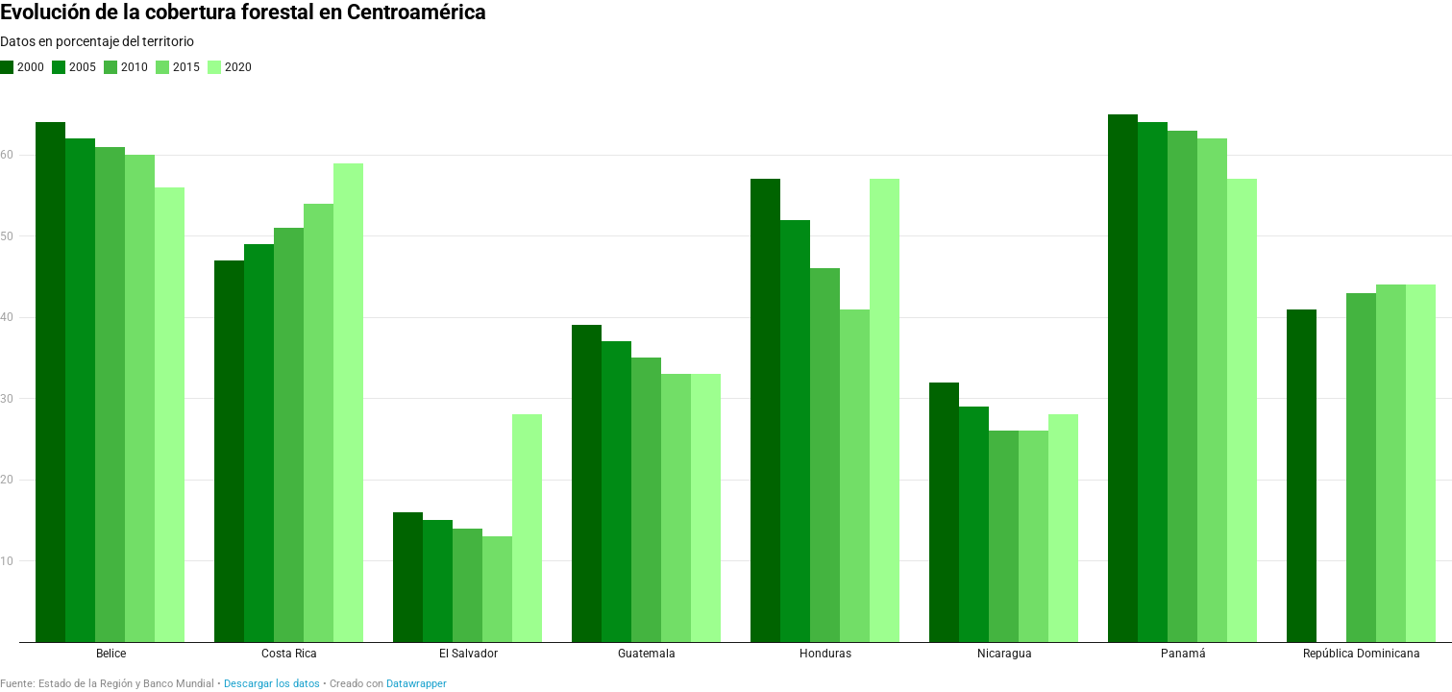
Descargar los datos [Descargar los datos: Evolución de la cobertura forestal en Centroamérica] (272, 684)
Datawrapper (416, 684)
